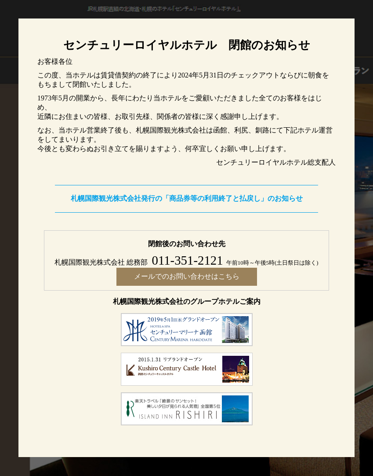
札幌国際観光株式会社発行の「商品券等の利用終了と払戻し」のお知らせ (187, 198)
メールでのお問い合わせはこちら (186, 276)
